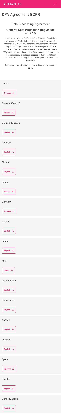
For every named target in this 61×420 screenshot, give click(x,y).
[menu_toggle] (54, 4)
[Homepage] (12, 4)
